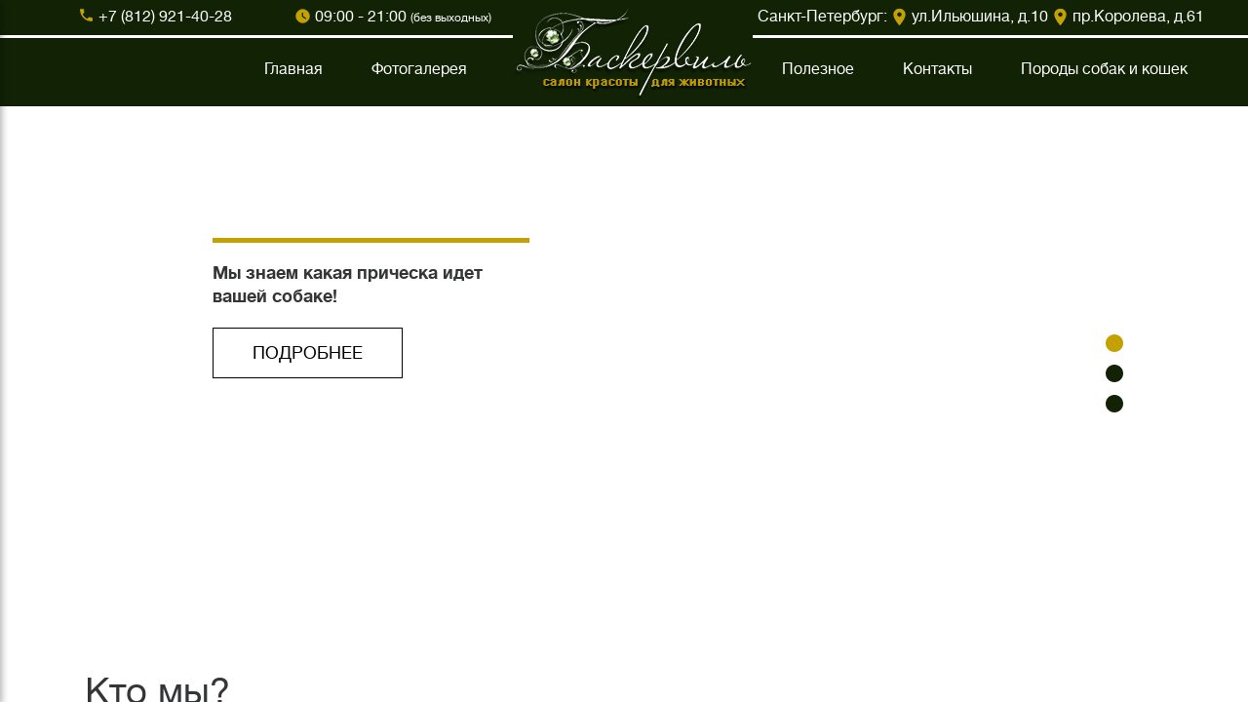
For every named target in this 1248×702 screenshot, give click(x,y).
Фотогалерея (419, 69)
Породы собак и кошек (1104, 69)
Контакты (937, 69)
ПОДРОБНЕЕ (308, 353)
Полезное (818, 69)
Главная (293, 69)
